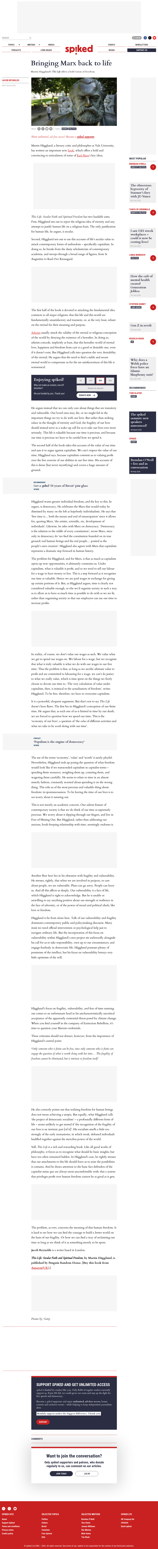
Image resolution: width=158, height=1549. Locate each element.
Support (43, 1422)
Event (133, 396)
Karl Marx (83, 155)
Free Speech (47, 1533)
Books (112, 50)
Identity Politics (138, 167)
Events (111, 45)
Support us (141, 50)
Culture (45, 1523)
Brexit (44, 1526)
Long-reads (46, 50)
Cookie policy (7, 1533)
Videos (51, 45)
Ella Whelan (86, 1530)
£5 (81, 380)
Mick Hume (86, 1533)
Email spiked (126, 1526)
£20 (100, 380)
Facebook (145, 37)
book (71, 150)
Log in (136, 38)
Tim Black (85, 1537)
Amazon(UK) (40, 1268)
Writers (31, 45)
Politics (72, 129)
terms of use (71, 1546)
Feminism (46, 1530)
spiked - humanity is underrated (79, 50)
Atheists (35, 333)
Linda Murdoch (137, 254)
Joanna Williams (88, 1526)
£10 (90, 380)
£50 (110, 380)
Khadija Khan (136, 338)
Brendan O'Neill (137, 163)
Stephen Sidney (137, 304)
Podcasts (16, 50)
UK (132, 342)
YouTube (154, 37)
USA (43, 1537)
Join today (61, 1473)
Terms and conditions (11, 1526)
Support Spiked (8, 1523)
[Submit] (30, 38)
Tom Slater (135, 393)
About (4, 1519)
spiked (132, 438)
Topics (11, 45)
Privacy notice (8, 1530)
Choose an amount (95, 388)
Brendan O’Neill (87, 1519)
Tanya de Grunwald (139, 209)
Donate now (85, 395)
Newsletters (141, 45)
